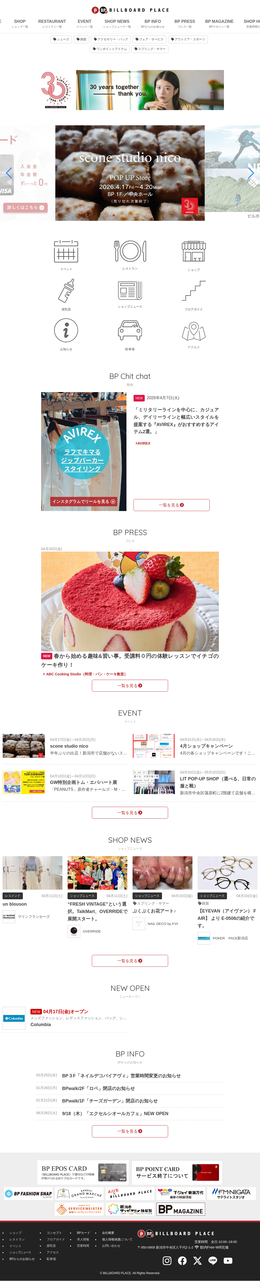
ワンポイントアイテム (110, 53)
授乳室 (51, 1246)
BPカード (83, 1233)
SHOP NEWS (117, 24)
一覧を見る (171, 505)
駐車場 (51, 1258)
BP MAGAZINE (219, 24)
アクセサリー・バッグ (111, 43)
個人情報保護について (117, 1239)
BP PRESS (185, 24)
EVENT (84, 24)
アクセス (53, 1252)
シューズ (61, 43)
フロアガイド (56, 1239)
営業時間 (83, 1246)
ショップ (15, 1233)
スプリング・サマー (150, 53)
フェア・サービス (149, 43)
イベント (15, 1246)
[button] (9, 173)
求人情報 (83, 1239)
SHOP (19, 24)
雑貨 (81, 43)
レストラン (17, 1239)
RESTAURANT (52, 24)
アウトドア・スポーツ (188, 43)
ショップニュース (20, 1252)
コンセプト (54, 1233)
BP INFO (153, 24)
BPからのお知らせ (22, 1258)
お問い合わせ (111, 1246)
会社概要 (108, 1233)
